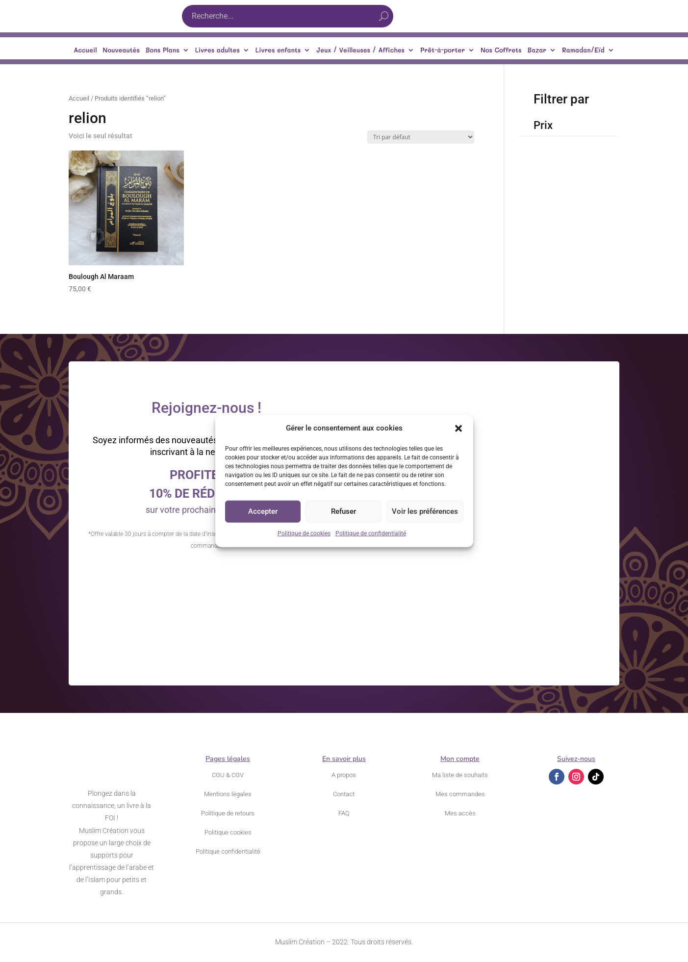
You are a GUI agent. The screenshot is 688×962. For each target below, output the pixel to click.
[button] (458, 428)
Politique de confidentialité (370, 533)
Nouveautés (121, 50)
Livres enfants (278, 50)
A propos (343, 775)
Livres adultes (217, 50)
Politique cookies (228, 832)
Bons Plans (162, 50)
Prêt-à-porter (442, 50)
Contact (344, 794)
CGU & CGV (228, 775)
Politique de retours (228, 813)
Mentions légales (228, 794)
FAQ (344, 813)
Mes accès (460, 813)
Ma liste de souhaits (460, 775)
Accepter (263, 511)
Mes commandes (460, 794)
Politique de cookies (304, 533)
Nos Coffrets (501, 50)
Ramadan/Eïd (583, 50)
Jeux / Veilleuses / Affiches (360, 50)
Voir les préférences (425, 511)
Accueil (85, 50)
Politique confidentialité (228, 851)
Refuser (343, 511)
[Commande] (420, 137)
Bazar (536, 50)
